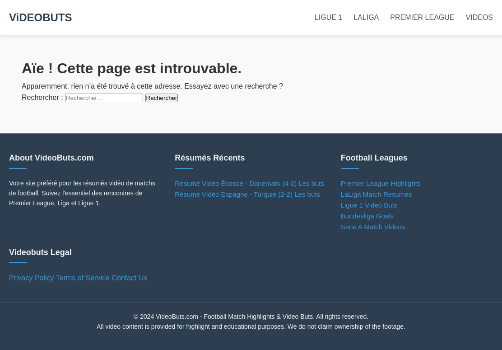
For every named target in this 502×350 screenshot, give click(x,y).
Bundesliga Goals (367, 216)
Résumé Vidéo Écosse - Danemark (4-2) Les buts (249, 183)
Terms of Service (83, 278)
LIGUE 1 (328, 17)
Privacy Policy (31, 278)
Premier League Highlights (381, 183)
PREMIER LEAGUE (422, 17)
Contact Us (129, 278)
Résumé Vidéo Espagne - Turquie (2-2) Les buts (247, 194)
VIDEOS (479, 17)
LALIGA (366, 17)
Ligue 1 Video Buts (369, 205)
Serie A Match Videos (373, 227)
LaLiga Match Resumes (376, 194)
